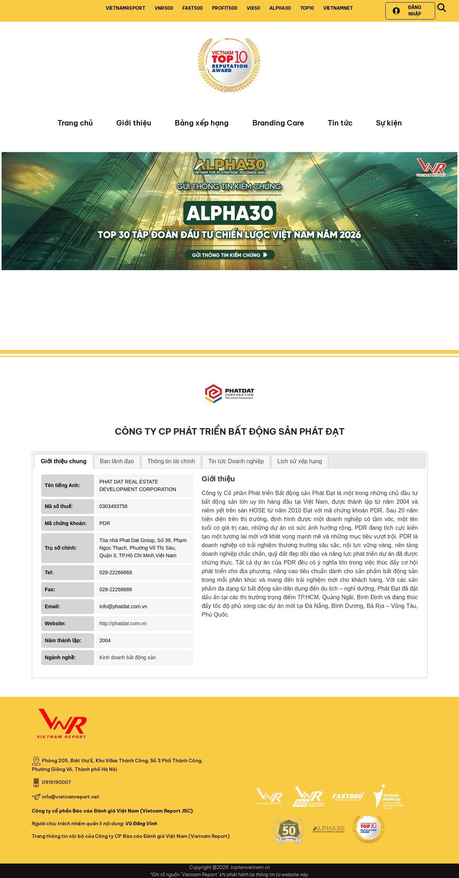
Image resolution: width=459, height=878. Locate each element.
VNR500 (164, 8)
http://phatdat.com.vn (123, 623)
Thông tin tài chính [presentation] (171, 461)
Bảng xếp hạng (202, 122)
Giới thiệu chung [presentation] (64, 461)
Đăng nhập (407, 11)
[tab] (64, 462)
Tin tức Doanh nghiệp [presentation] (236, 461)
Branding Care (278, 122)
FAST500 (192, 8)
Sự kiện (389, 122)
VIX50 (253, 8)
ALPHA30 (280, 8)
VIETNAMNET (338, 8)
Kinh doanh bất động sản (127, 657)
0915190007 (56, 782)
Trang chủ (75, 122)
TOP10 (307, 8)
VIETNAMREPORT (125, 8)
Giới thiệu (133, 122)
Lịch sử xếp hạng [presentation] (299, 461)
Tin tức (340, 122)
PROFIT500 (224, 8)
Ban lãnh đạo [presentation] (117, 461)
